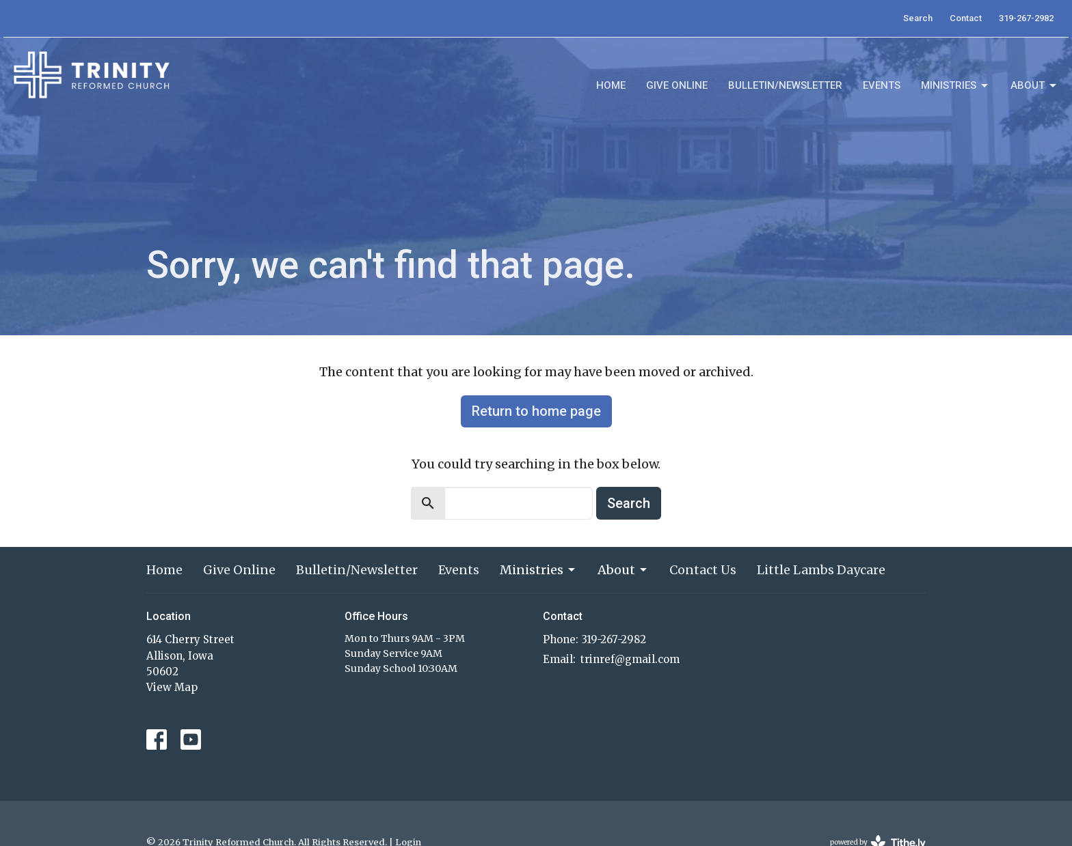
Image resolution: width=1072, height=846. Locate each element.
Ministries (955, 86)
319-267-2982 (1026, 18)
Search (918, 18)
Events (881, 85)
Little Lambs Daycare (821, 570)
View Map (172, 687)
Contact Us (702, 570)
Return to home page (536, 411)
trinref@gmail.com (630, 659)
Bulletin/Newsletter (785, 85)
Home (611, 85)
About (1034, 86)
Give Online (677, 85)
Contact (966, 18)
